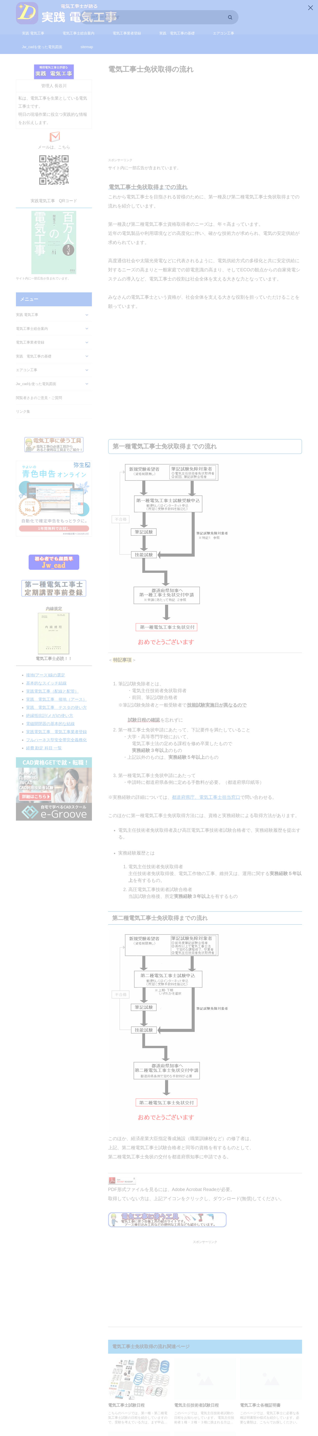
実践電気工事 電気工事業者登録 (56, 722)
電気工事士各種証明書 (260, 1395)
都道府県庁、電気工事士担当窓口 (206, 787)
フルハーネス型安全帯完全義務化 (56, 730)
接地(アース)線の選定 (45, 665)
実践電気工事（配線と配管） (52, 681)
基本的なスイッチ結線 (46, 673)
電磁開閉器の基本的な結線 (50, 714)
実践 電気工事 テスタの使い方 (56, 697)
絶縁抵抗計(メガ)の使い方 (49, 706)
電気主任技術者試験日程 (196, 1395)
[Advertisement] (205, 110)
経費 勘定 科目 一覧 (44, 738)
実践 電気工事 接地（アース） (56, 689)
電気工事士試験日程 (126, 1395)
